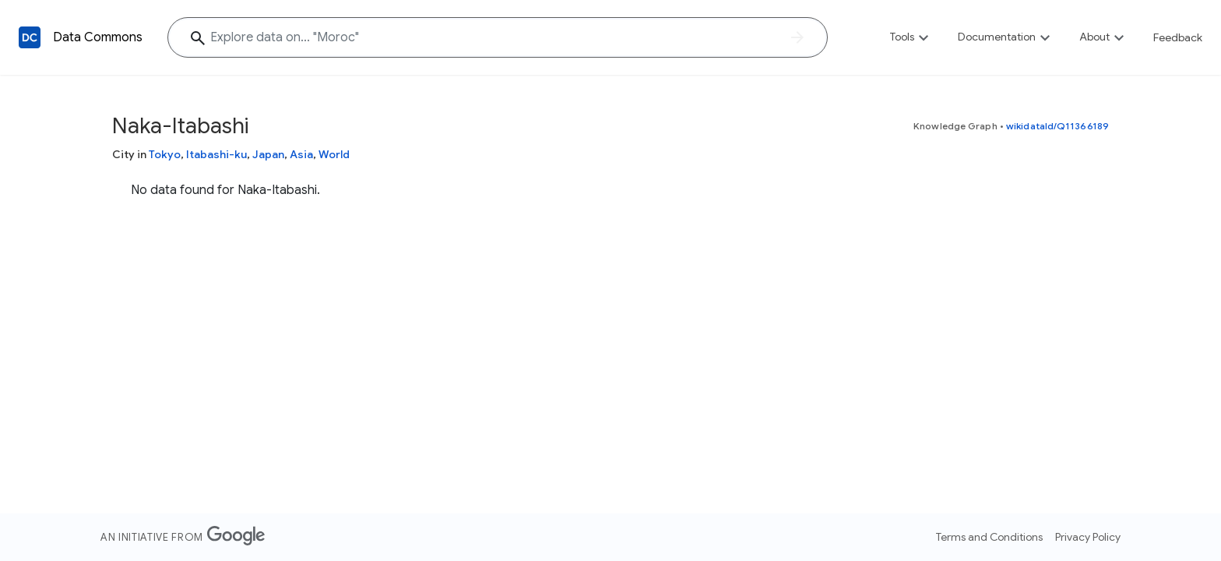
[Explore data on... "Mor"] (497, 37)
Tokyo (165, 154)
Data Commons (98, 37)
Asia (301, 154)
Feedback (1177, 37)
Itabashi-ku (216, 154)
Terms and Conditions (989, 537)
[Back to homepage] (29, 37)
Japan (268, 154)
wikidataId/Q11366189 (1057, 126)
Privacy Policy (1088, 537)
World (334, 154)
